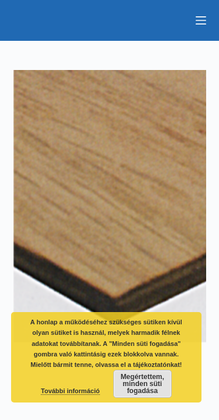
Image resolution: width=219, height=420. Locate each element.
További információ (70, 390)
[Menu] (201, 20)
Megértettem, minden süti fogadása (142, 384)
